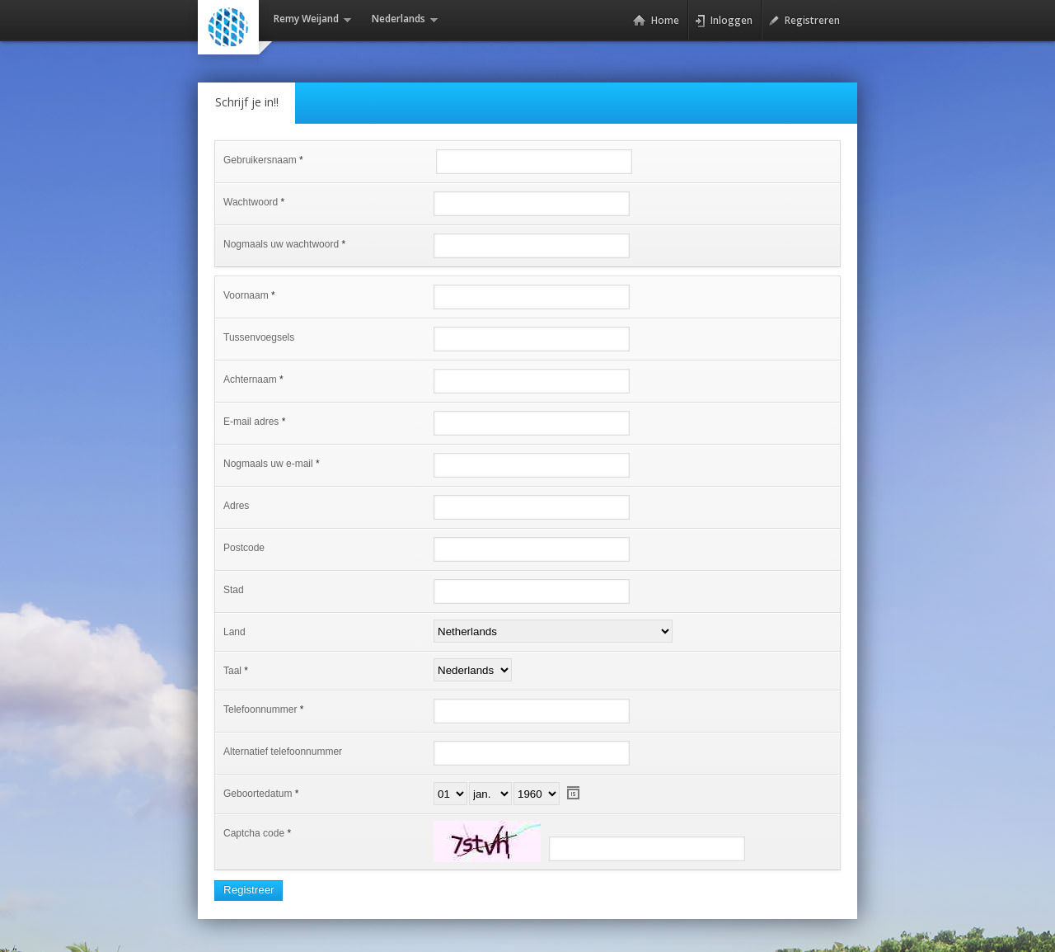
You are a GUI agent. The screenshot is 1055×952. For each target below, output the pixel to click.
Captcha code (253, 833)
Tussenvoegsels (258, 337)
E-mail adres (251, 421)
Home (655, 20)
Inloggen (724, 20)
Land (234, 632)
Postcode (244, 548)
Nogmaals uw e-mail (268, 463)
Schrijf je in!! (247, 102)
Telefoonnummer (260, 709)
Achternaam (250, 379)
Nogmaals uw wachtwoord (281, 244)
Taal (232, 670)
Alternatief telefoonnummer (282, 751)
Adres (236, 505)
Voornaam (246, 295)
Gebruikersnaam (260, 160)
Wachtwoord (250, 202)
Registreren (804, 20)
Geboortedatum (257, 793)
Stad (233, 590)
